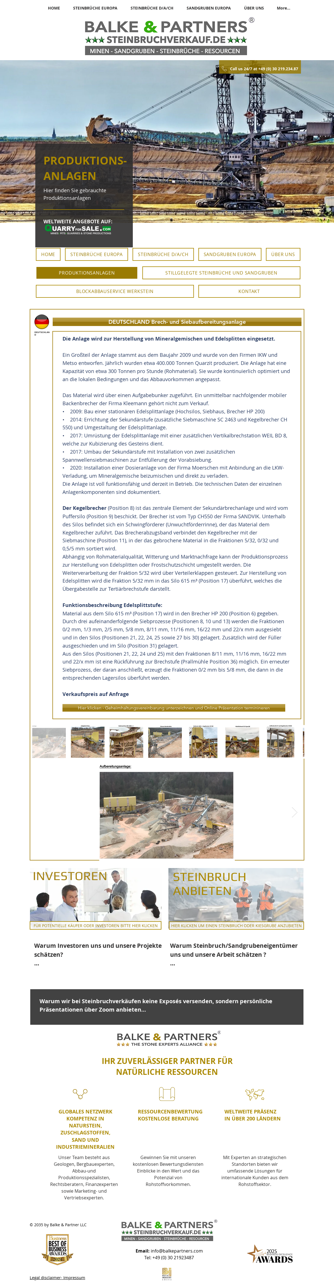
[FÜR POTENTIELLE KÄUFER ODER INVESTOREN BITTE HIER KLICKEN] (95, 925)
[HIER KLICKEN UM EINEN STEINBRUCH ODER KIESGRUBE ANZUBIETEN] (236, 925)
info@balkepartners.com (177, 1251)
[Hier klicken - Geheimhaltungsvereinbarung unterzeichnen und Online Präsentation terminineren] (173, 708)
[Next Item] (294, 812)
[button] (177, 322)
